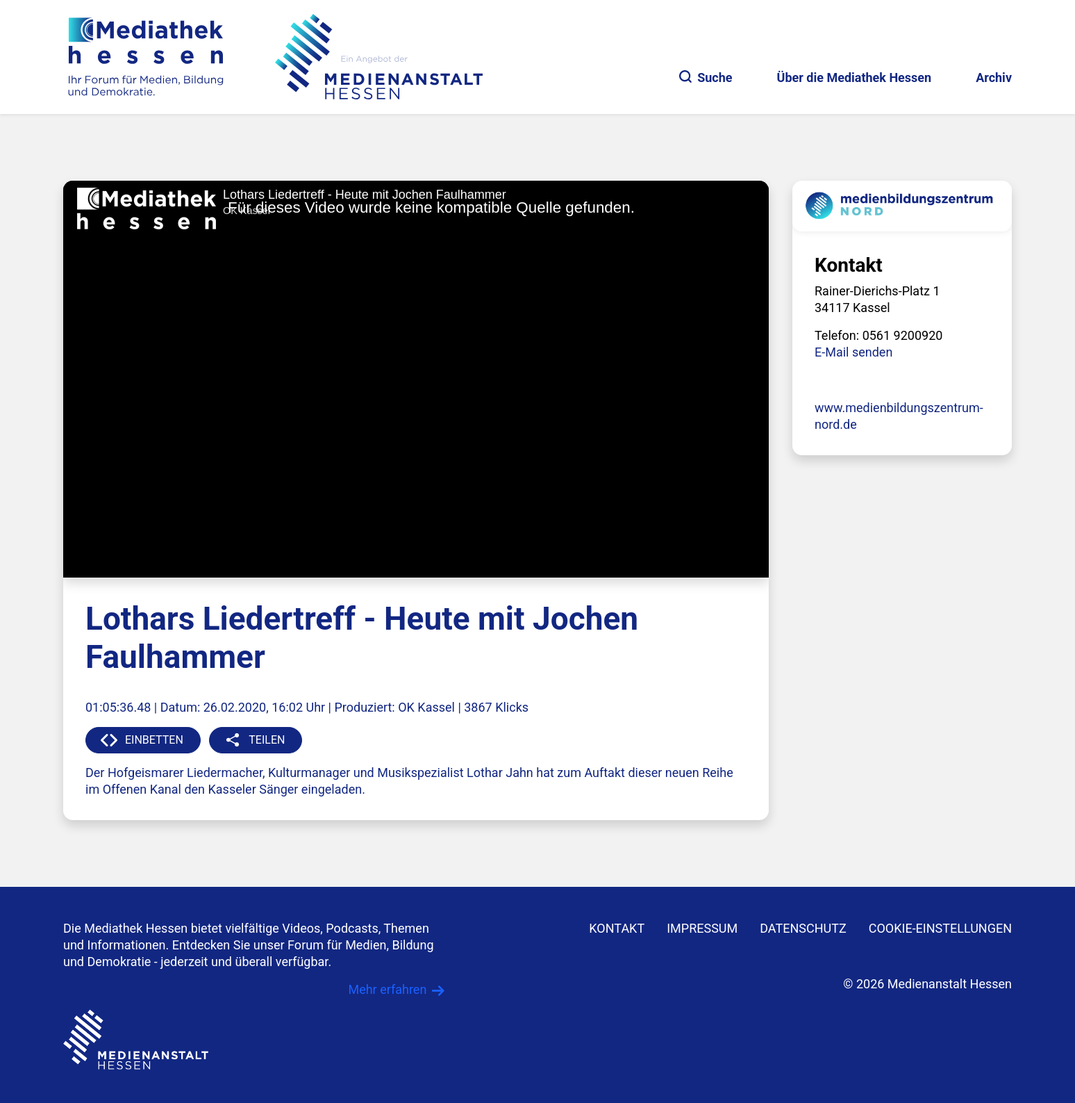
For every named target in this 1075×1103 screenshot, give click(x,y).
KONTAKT (616, 928)
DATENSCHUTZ (803, 928)
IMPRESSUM (702, 928)
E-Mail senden (853, 352)
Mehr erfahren (387, 989)
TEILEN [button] (267, 739)
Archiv (994, 77)
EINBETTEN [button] (154, 739)
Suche (705, 77)
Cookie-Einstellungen (940, 928)
